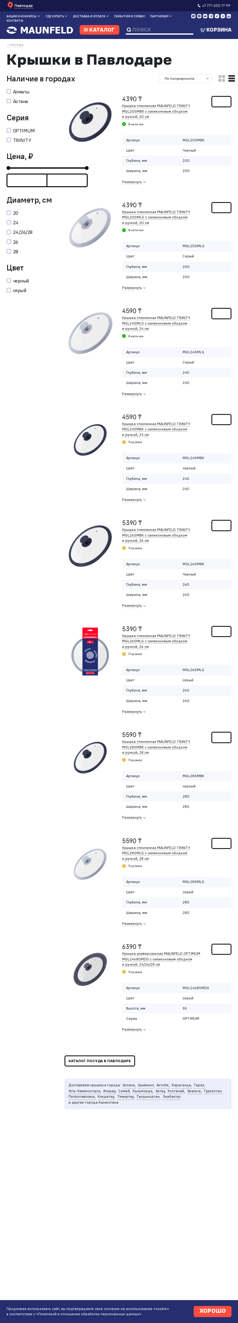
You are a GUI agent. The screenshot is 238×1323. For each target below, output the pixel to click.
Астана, (129, 1085)
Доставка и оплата (89, 16)
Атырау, (109, 1091)
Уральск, (194, 1091)
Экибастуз (172, 1096)
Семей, (124, 1091)
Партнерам (159, 16)
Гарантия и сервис (129, 16)
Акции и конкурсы (22, 16)
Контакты (15, 20)
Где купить (55, 16)
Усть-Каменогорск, (84, 1091)
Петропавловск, (82, 1096)
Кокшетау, (106, 1096)
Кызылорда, (143, 1091)
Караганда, (182, 1085)
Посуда (17, 45)
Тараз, (199, 1085)
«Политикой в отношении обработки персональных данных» (88, 1312)
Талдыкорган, (148, 1096)
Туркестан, (213, 1091)
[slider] (8, 168)
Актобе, (163, 1085)
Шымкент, (146, 1085)
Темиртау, (125, 1096)
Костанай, (176, 1091)
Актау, (161, 1091)
